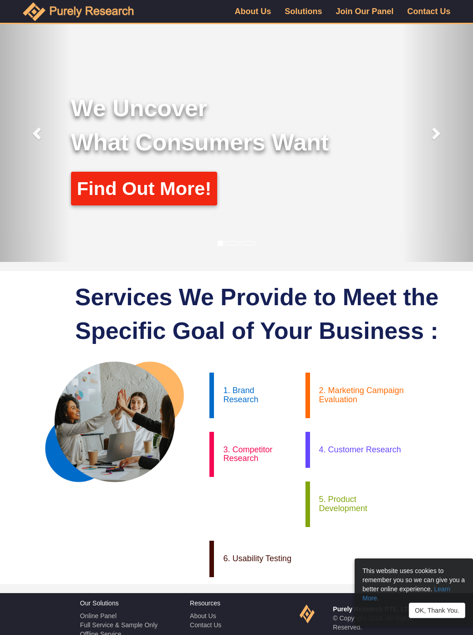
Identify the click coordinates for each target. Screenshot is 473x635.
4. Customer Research (360, 449)
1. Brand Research (240, 395)
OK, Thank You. (437, 610)
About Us (203, 616)
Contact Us (205, 625)
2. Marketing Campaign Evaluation (361, 395)
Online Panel (98, 616)
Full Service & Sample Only (119, 625)
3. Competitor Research (247, 454)
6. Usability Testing (257, 558)
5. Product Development (343, 504)
